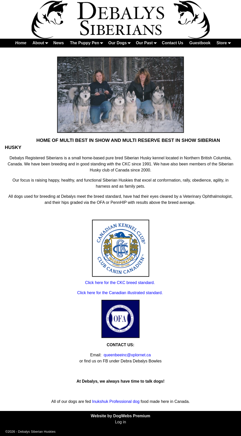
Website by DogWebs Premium (120, 416)
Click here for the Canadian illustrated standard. (120, 293)
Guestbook (200, 43)
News (58, 43)
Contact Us (172, 43)
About (41, 43)
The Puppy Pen (87, 43)
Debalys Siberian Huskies (36, 431)
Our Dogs (120, 43)
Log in (120, 422)
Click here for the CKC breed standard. (120, 282)
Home (20, 43)
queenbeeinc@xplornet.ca (127, 355)
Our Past (147, 43)
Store (224, 43)
